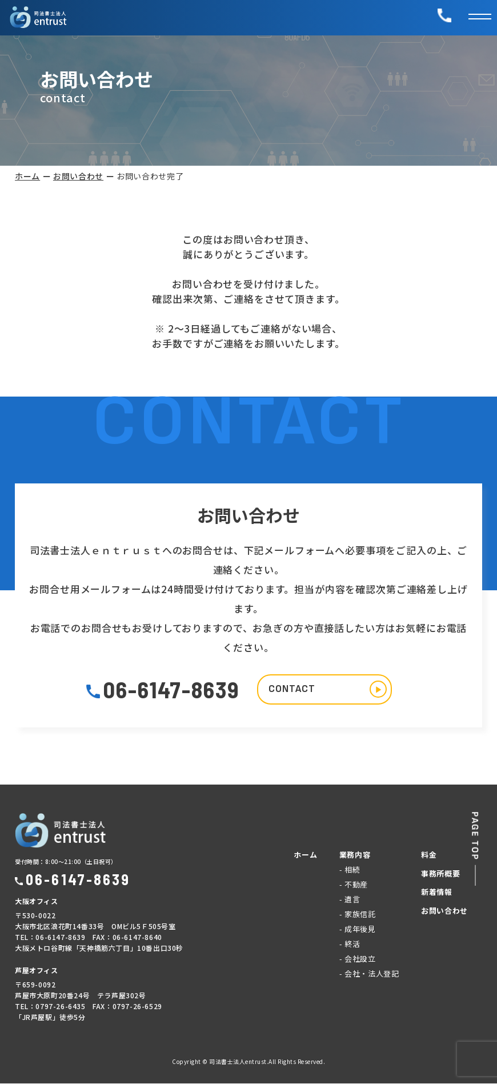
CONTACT (328, 689)
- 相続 (349, 870)
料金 (428, 855)
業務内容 (355, 855)
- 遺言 (349, 899)
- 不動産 (353, 884)
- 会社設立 (357, 959)
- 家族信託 (357, 914)
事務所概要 (440, 874)
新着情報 (436, 892)
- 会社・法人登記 (369, 974)
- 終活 (349, 944)
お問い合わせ (78, 176)
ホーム (27, 176)
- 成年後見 (357, 929)
